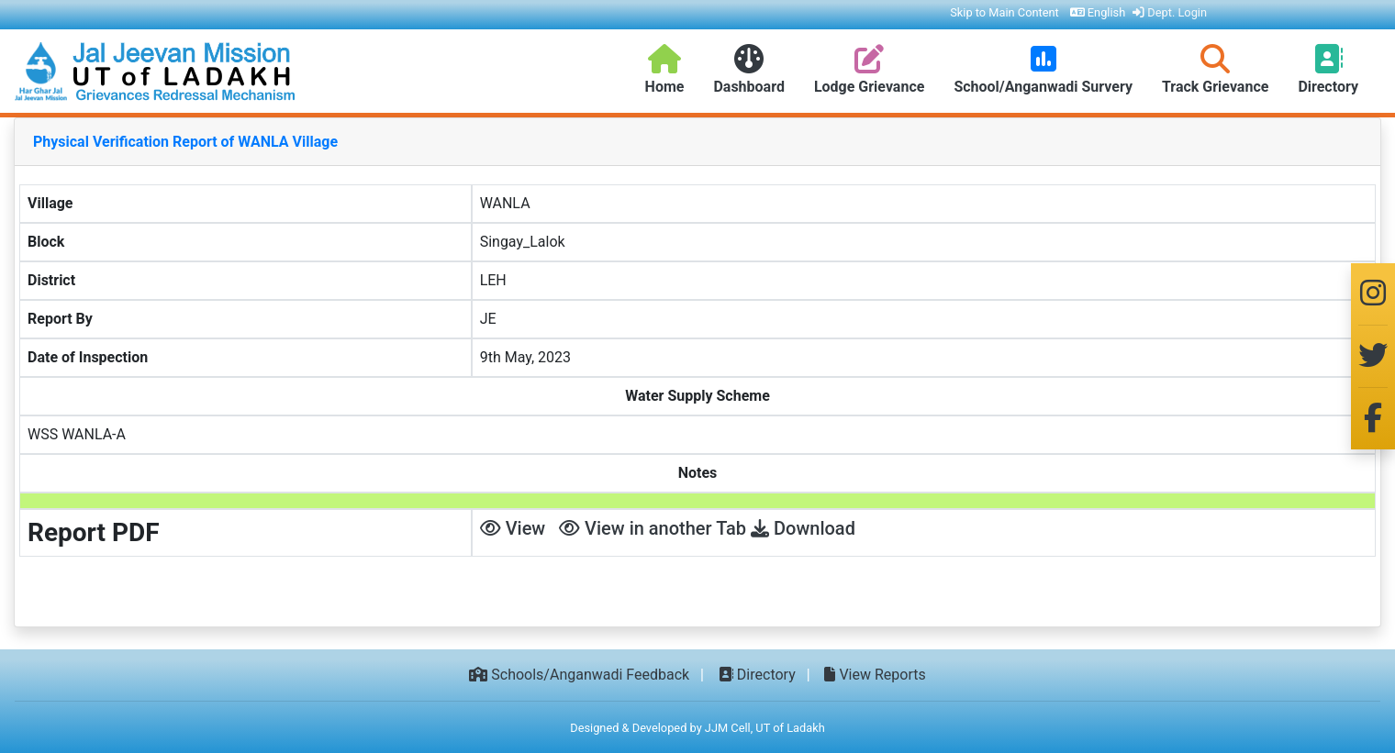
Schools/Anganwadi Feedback (579, 674)
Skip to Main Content (1004, 12)
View (513, 528)
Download (803, 528)
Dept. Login (1170, 12)
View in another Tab (652, 528)
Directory (757, 674)
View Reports (874, 674)
